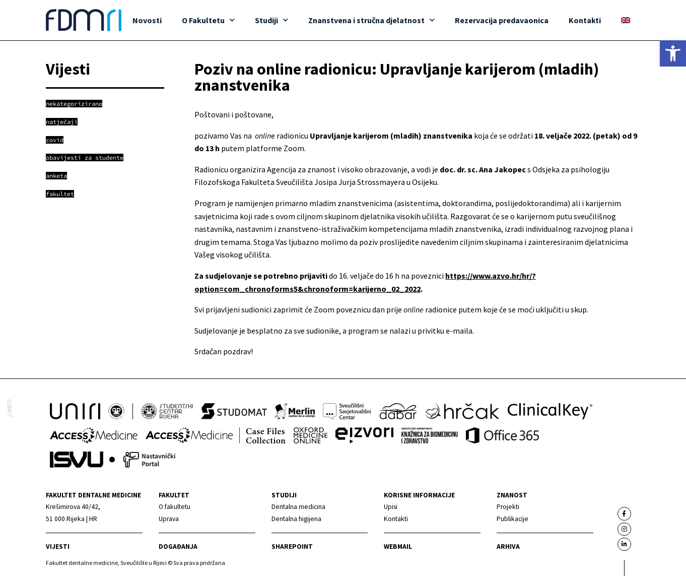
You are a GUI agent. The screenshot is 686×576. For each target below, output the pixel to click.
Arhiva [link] (508, 546)
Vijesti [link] (58, 546)
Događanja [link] (178, 546)
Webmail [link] (398, 546)
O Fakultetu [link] (208, 20)
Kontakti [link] (585, 20)
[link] (673, 53)
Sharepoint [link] (292, 546)
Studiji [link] (271, 20)
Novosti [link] (147, 20)
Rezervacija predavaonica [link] (501, 20)
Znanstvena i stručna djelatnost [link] (371, 20)
